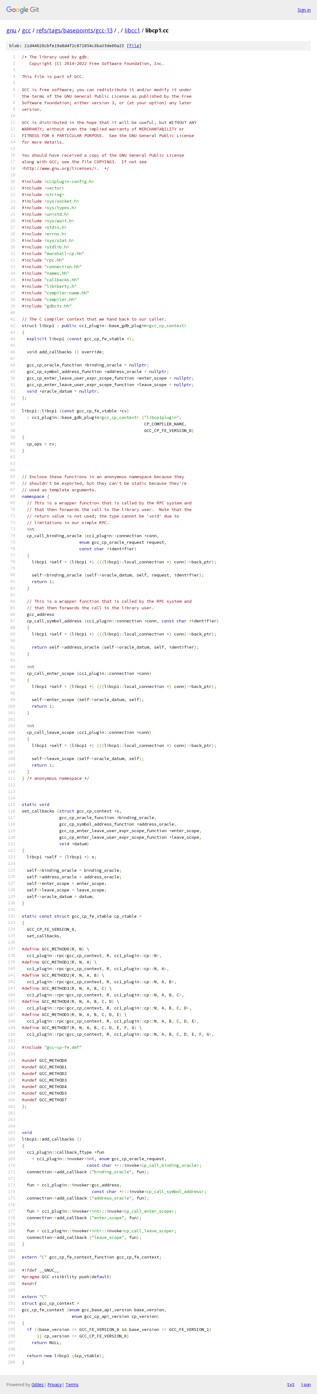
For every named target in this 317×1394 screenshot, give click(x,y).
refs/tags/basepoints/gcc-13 (74, 30)
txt (291, 1384)
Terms (72, 1384)
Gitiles (38, 1384)
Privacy (54, 1384)
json (306, 1384)
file (134, 45)
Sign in (304, 10)
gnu (11, 30)
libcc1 (132, 30)
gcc (26, 30)
